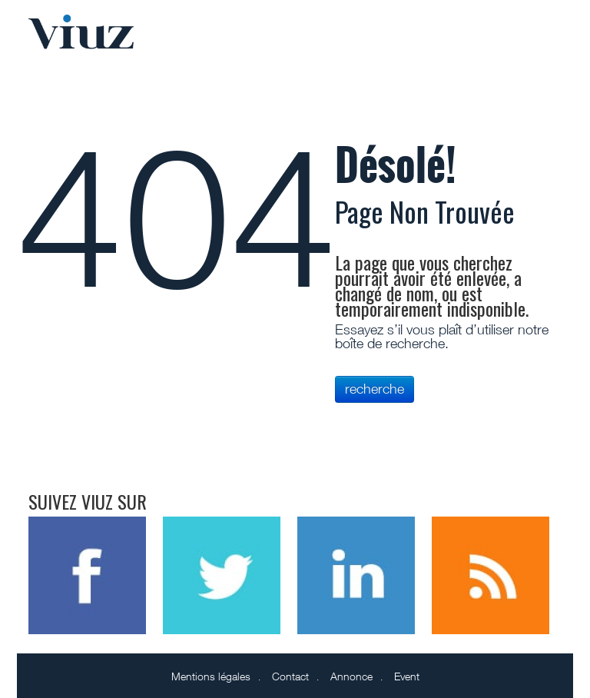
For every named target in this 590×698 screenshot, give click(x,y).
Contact (290, 676)
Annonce (351, 676)
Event (406, 676)
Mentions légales (210, 676)
